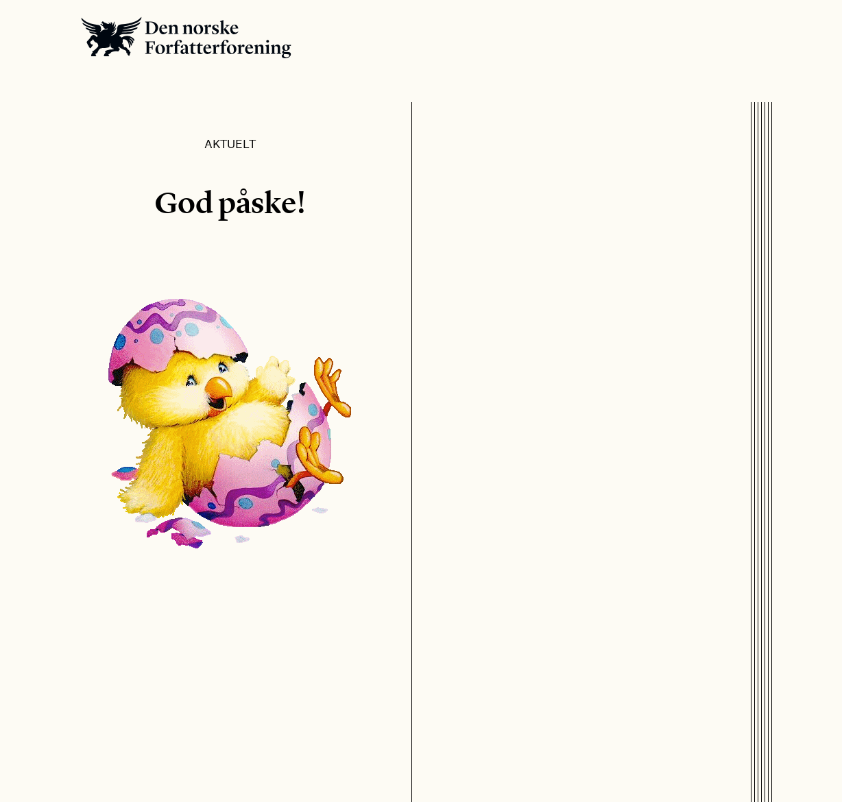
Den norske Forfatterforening (186, 37)
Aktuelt (230, 143)
